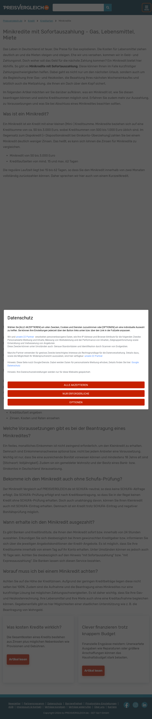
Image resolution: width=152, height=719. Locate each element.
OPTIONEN (75, 402)
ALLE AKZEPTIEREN (76, 384)
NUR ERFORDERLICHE (76, 393)
